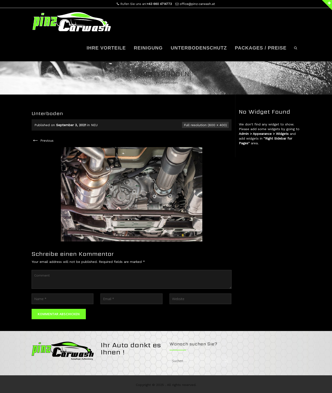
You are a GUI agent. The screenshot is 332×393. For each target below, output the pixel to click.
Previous (43, 140)
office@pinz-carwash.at (197, 4)
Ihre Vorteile (106, 47)
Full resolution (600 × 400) (205, 125)
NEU (94, 125)
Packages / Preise (260, 47)
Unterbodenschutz (199, 47)
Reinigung (148, 47)
